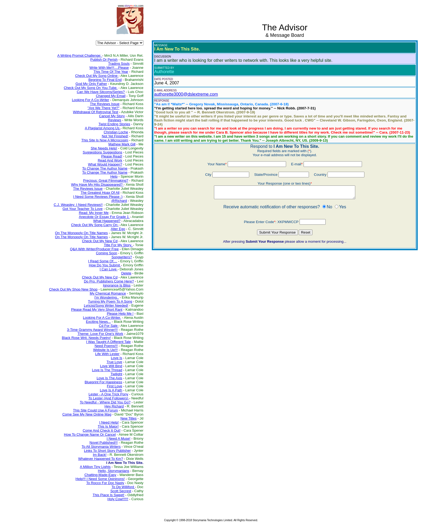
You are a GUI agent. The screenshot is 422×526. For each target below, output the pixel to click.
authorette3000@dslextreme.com (186, 94)
